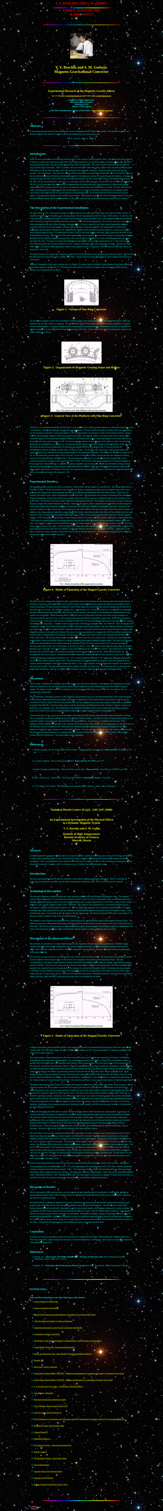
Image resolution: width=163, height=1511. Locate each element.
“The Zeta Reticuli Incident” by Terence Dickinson (53, 1321)
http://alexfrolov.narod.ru (102, 111)
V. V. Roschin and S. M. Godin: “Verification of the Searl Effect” (58, 1387)
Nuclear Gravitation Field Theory (46, 1308)
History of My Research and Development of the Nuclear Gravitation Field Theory (65, 1315)
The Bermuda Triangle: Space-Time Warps (50, 1458)
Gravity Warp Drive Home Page (46, 1302)
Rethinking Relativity (42, 1439)
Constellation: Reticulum (43, 1393)
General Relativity (41, 1432)
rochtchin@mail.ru (73, 96)
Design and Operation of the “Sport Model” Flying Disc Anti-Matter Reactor (63, 1354)
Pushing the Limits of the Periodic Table (49, 1426)
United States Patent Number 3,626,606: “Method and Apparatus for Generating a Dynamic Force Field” (73, 1380)
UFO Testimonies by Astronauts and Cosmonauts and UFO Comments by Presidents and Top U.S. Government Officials (79, 1419)
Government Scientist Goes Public (47, 1334)
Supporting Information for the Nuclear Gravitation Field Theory (58, 1328)
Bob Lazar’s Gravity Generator (45, 1367)
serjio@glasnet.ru (103, 96)
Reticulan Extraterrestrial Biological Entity (50, 1400)
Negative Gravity (40, 1452)
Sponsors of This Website (43, 1478)
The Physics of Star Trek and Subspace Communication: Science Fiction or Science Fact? (68, 1341)
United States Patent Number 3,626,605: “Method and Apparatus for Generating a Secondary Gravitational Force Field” (79, 1373)
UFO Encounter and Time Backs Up (47, 1413)
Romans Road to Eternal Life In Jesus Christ (50, 1485)
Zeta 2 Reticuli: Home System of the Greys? (51, 1406)
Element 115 (38, 1360)
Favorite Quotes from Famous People (48, 1471)
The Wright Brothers (41, 1465)
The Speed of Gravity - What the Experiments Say (53, 1445)
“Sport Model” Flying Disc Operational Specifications (54, 1347)
